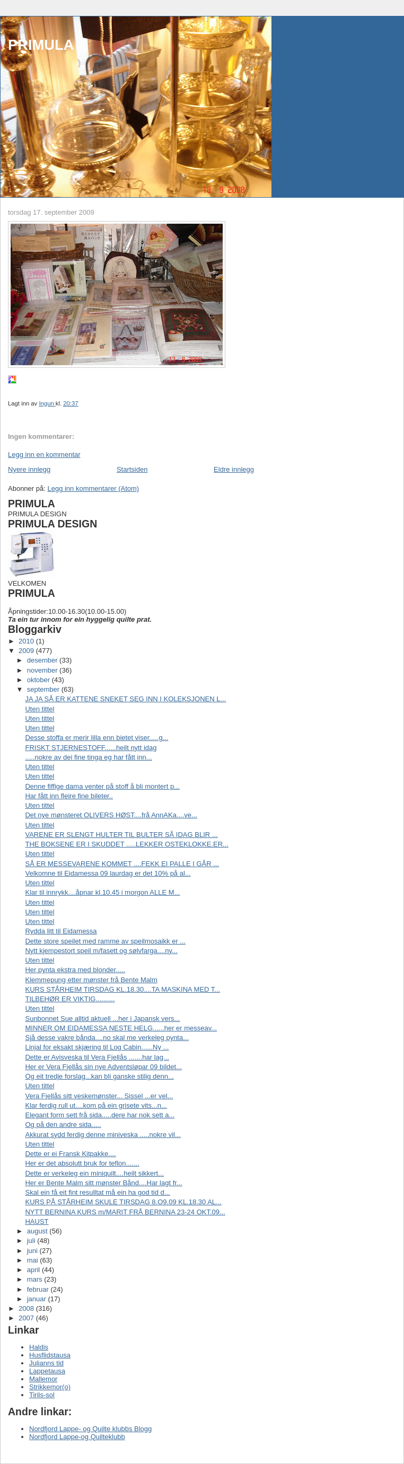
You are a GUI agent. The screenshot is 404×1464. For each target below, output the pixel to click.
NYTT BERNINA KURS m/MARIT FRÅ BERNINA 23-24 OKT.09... (125, 1212)
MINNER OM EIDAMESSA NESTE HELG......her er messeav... (121, 1028)
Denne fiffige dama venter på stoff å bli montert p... (102, 786)
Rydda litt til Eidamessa (60, 931)
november (43, 670)
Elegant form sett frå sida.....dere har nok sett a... (99, 1115)
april (34, 1270)
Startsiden (132, 469)
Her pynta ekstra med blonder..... (75, 970)
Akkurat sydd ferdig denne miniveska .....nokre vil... (102, 1135)
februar (39, 1289)
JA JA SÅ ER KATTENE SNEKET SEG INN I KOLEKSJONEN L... (125, 699)
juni (33, 1251)
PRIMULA (41, 45)
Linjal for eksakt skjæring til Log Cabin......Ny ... (97, 1047)
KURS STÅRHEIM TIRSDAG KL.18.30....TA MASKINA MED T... (122, 989)
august (38, 1231)
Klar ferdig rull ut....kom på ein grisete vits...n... (95, 1105)
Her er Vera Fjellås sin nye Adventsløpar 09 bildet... (103, 1067)
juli (32, 1241)
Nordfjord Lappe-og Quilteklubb (77, 1437)
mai (33, 1260)
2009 (27, 651)
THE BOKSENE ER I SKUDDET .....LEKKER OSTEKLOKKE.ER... (126, 844)
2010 (27, 641)
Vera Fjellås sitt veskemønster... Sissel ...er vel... (99, 1096)
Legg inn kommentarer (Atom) (93, 488)
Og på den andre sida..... (63, 1124)
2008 (27, 1308)
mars (36, 1279)
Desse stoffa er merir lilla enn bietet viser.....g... (96, 738)
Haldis (38, 1347)
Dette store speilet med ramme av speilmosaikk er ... (105, 941)
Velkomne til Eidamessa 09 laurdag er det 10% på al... (107, 873)
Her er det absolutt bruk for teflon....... (82, 1163)
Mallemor (43, 1379)
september (44, 689)
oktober (39, 680)
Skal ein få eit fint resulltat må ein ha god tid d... (97, 1192)
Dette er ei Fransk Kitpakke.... (70, 1154)
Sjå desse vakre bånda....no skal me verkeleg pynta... (107, 1038)
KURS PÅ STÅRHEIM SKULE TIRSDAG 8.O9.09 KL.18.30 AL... (123, 1202)
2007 (27, 1318)
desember (43, 660)
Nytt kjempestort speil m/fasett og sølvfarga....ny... (101, 951)
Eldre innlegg (234, 469)
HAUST (36, 1221)
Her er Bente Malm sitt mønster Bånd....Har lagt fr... (103, 1183)
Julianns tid (46, 1363)
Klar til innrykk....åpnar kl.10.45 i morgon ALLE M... (102, 892)
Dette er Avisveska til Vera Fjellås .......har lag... (97, 1057)
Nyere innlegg (29, 469)
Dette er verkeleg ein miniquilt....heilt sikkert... (94, 1173)
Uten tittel (39, 709)
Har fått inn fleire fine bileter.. (68, 796)
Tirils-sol (42, 1395)
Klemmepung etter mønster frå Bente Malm (91, 980)
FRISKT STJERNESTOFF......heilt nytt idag (90, 748)
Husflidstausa (50, 1355)
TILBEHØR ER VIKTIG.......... (70, 999)
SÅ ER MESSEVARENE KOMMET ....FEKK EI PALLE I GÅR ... (122, 864)
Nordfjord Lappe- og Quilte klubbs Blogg (90, 1429)
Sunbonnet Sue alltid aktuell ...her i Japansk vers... (102, 1018)
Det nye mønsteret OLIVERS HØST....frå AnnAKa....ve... (111, 815)
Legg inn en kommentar (44, 454)
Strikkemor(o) (50, 1387)
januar (37, 1299)
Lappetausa (47, 1371)
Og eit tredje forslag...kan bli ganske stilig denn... (99, 1076)
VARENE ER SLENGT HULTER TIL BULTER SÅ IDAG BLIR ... (121, 835)
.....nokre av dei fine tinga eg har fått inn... (88, 757)
